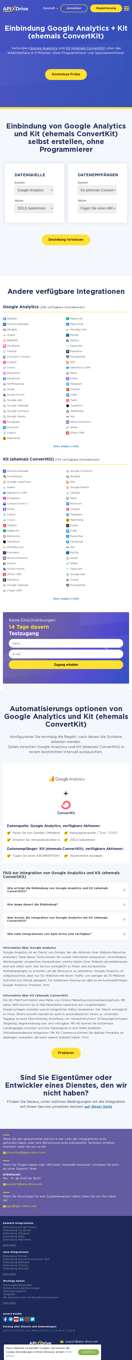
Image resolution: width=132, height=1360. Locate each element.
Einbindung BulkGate (16, 1262)
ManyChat (76, 324)
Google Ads (14, 400)
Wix (72, 417)
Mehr (46, 985)
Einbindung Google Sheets (20, 1227)
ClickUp (12, 351)
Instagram (13, 422)
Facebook (13, 379)
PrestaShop (14, 477)
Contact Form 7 (17, 504)
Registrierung (106, 8)
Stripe (74, 379)
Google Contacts (18, 411)
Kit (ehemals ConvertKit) (86, 48)
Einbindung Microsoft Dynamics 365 (26, 1259)
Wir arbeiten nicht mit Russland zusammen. (31, 1298)
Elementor (13, 373)
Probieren (66, 1053)
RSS (72, 362)
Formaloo (13, 553)
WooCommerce (80, 422)
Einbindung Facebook (17, 1230)
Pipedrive (76, 351)
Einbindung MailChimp (17, 1240)
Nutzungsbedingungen (17, 1285)
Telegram (76, 384)
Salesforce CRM (80, 368)
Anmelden (74, 8)
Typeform (76, 406)
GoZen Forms (15, 395)
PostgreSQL (78, 357)
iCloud (74, 580)
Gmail (10, 389)
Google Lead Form (19, 482)
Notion (74, 340)
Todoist (75, 389)
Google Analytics (43, 48)
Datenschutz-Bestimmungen (21, 1288)
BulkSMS (12, 340)
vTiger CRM (14, 591)
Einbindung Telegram (16, 1233)
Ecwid (74, 525)
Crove (11, 368)
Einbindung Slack (13, 1237)
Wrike (73, 427)
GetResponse (15, 384)
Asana (11, 335)
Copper (12, 362)
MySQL (74, 335)
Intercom (13, 427)
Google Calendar (18, 406)
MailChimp (13, 438)
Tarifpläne (9, 1294)
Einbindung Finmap (15, 1256)
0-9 (72, 1331)
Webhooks (77, 411)
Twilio (73, 400)
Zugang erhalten (66, 664)
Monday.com (78, 330)
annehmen (88, 1352)
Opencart (76, 346)
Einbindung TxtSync (15, 1266)
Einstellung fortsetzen (66, 239)
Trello (73, 395)
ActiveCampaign (18, 324)
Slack (73, 373)
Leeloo (11, 433)
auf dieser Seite (98, 1106)
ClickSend (13, 346)
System (20, 183)
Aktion (19, 201)
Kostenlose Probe (66, 74)
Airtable (12, 330)
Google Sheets (16, 417)
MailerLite (76, 319)
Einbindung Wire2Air (16, 1269)
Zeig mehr (9, 1245)
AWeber (12, 319)
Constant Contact (19, 357)
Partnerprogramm (14, 1291)
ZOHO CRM (77, 433)
